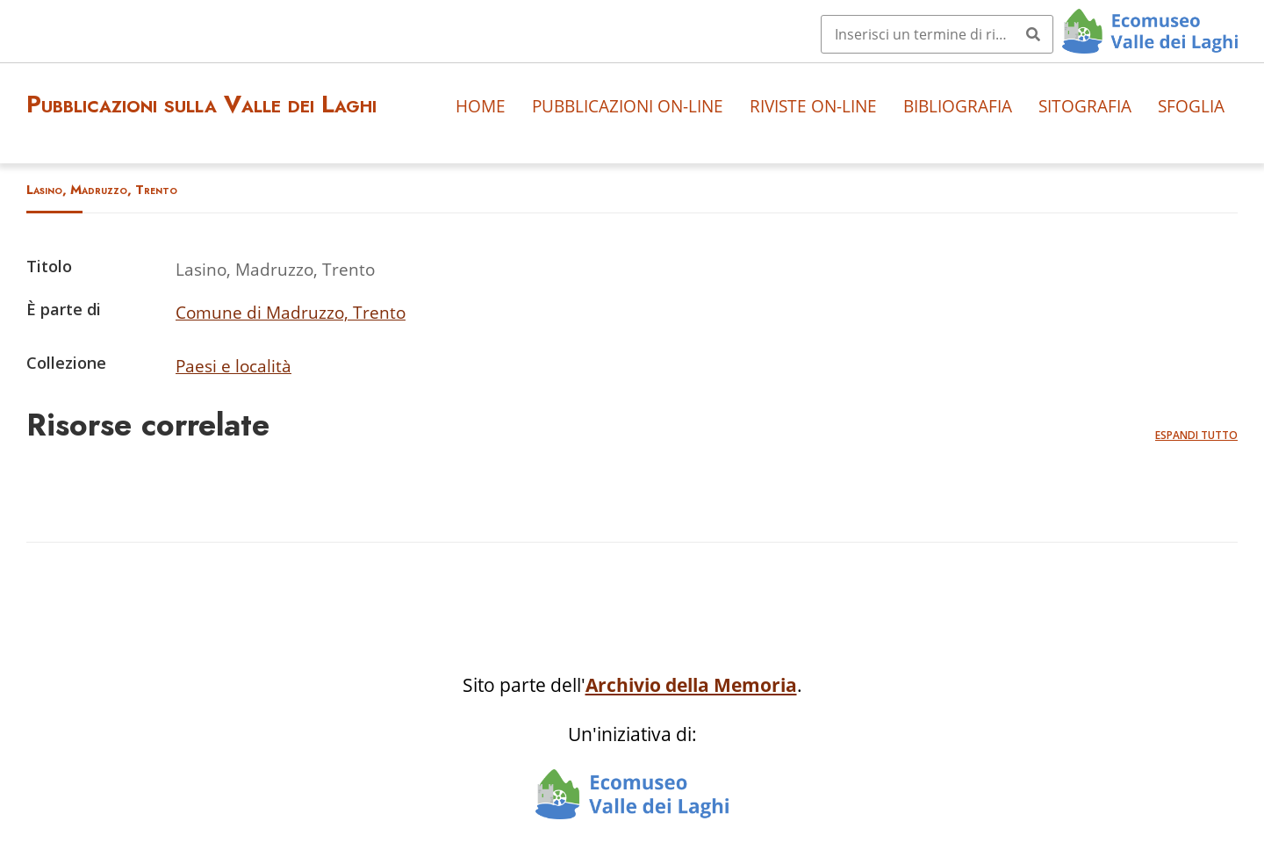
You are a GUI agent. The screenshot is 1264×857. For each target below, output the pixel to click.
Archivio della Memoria (691, 685)
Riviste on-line (813, 106)
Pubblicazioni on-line (627, 106)
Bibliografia (957, 106)
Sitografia (1084, 106)
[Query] (937, 34)
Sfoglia (1191, 106)
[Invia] (1033, 34)
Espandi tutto (1196, 435)
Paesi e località (233, 366)
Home (481, 106)
